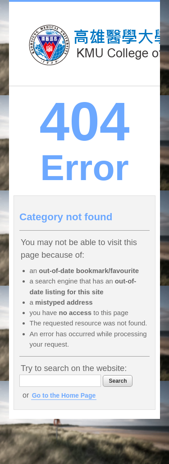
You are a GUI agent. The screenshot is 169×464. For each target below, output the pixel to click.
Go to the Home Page (64, 395)
